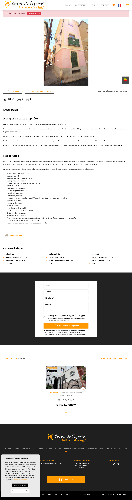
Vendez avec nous (95, 449)
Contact (105, 5)
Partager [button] (12, 91)
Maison (68, 5)
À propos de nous (22, 449)
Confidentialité (53, 495)
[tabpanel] (66, 388)
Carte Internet (76, 495)
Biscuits (64, 495)
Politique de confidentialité (76, 317)
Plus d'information (20, 480)
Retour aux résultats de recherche (111, 91)
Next (124, 52)
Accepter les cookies (20, 485)
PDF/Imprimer (13, 235)
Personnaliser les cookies (20, 491)
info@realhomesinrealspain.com (50, 464)
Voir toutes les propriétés (114, 358)
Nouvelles (111, 449)
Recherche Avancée (34, 13)
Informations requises (66, 326)
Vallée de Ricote (54, 449)
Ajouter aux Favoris (39, 91)
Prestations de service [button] (74, 449)
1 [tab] (66, 412)
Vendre (94, 5)
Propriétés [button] (80, 5)
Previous (8, 52)
